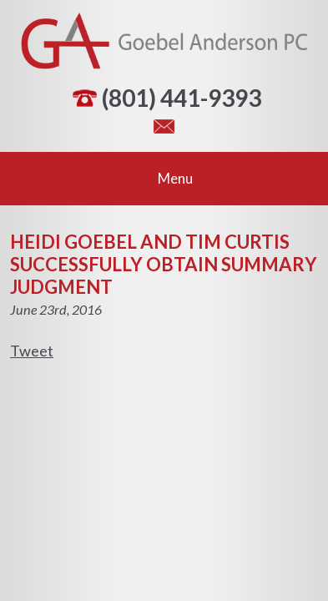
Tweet (31, 350)
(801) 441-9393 (181, 97)
